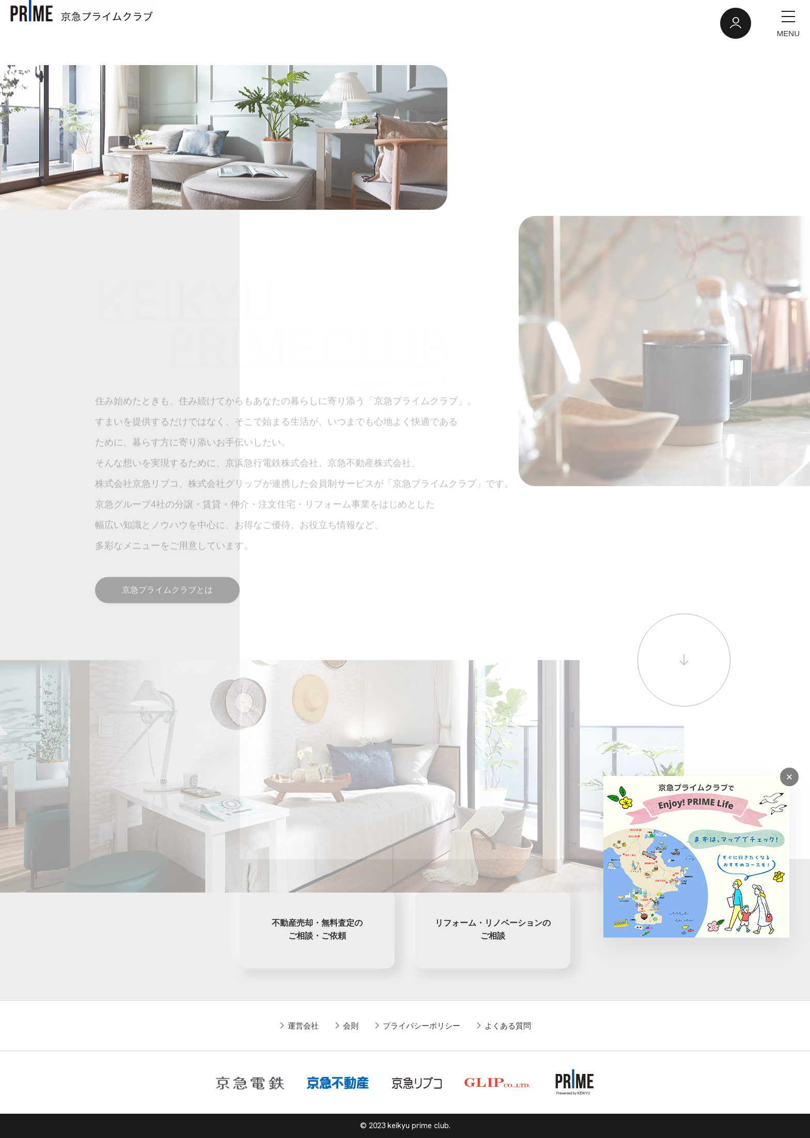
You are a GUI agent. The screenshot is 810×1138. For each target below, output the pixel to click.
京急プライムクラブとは (167, 604)
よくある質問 (508, 1025)
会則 (351, 1025)
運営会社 (303, 1025)
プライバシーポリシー (421, 1025)
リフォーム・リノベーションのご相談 (493, 929)
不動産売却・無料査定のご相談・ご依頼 (317, 929)
